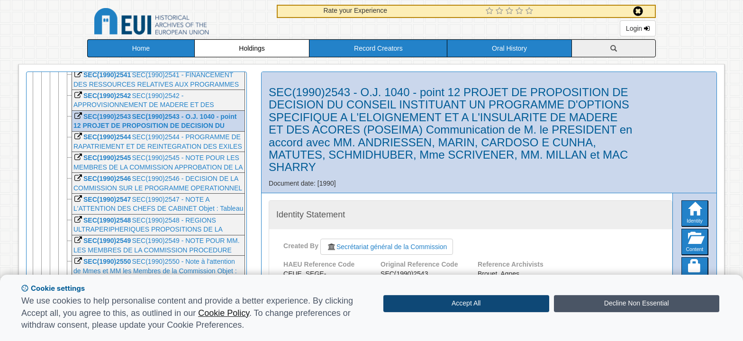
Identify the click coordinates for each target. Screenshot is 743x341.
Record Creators (378, 48)
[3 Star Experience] (511, 11)
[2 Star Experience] (501, 11)
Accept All (466, 303)
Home (141, 48)
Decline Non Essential (636, 303)
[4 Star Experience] (521, 11)
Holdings (251, 48)
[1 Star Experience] (491, 11)
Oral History (509, 48)
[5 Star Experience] (530, 11)
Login (638, 28)
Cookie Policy (223, 313)
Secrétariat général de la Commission (386, 246)
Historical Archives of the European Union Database (178, 23)
